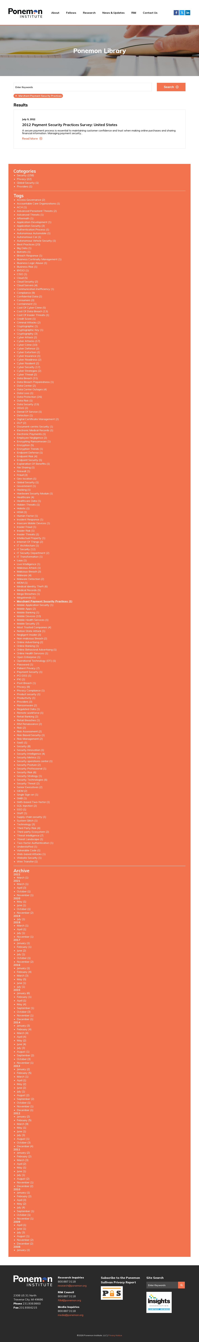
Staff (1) (22, 813)
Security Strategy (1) (29, 776)
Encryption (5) (25, 445)
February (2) (24, 1156)
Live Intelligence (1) (28, 564)
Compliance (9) (26, 292)
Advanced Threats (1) (30, 214)
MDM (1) (22, 582)
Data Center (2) (26, 385)
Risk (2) (21, 727)
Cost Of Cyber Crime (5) (31, 307)
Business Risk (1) (27, 266)
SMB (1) (22, 798)
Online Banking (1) (28, 646)
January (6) (23, 993)
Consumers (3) (25, 300)
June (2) (21, 950)
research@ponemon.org (72, 1285)
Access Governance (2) (31, 199)
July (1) (21, 919)
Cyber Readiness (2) (29, 359)
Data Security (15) (28, 404)
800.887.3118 (67, 1281)
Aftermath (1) (25, 218)
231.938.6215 (28, 1307)
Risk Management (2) (30, 738)
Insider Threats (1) (28, 534)
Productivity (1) (26, 698)
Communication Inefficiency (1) (35, 289)
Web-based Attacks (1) (31, 854)
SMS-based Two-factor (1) (33, 802)
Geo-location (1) (26, 478)
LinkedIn (187, 12)
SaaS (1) (22, 742)
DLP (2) (21, 422)
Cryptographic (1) (27, 326)
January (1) (23, 943)
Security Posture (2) (29, 764)
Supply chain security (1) (31, 817)
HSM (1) (22, 512)
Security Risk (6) (26, 772)
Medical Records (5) (29, 590)
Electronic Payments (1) (31, 434)
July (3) (21, 1048)
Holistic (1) (23, 508)
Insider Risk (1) (26, 530)
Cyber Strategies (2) (29, 370)
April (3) (21, 887)
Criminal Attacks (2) (29, 322)
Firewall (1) (23, 471)
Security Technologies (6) (32, 779)
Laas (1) (22, 560)
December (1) (25, 1019)
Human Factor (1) (27, 515)
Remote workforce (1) (30, 712)
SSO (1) (21, 809)
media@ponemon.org (70, 1315)
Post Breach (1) (26, 683)
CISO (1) (22, 274)
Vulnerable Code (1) (28, 850)
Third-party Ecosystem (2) (33, 831)
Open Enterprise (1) (28, 657)
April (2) (21, 1163)
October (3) (24, 1011)
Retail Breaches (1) (28, 720)
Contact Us (150, 12)
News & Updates (113, 12)
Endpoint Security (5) (29, 460)
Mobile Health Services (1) (33, 619)
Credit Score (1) (26, 318)
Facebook (176, 12)
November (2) (25, 912)
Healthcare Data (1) (29, 501)
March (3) (23, 975)
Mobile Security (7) (28, 623)
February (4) (24, 971)
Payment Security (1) (29, 672)
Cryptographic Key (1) (30, 330)
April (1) (21, 929)
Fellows (71, 12)
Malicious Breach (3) (29, 571)
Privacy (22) (24, 179)
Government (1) (26, 486)
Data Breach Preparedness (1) (35, 382)
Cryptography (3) (27, 333)
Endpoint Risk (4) (27, 456)
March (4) (23, 1033)
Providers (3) (24, 701)
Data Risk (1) (25, 400)
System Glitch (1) (27, 820)
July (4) (21, 1207)
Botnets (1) (24, 251)
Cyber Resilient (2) (28, 363)
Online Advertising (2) (30, 642)
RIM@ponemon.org (69, 1300)
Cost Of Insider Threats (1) (33, 315)
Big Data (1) (24, 248)
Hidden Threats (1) (28, 504)
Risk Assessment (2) (29, 731)
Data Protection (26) (29, 396)
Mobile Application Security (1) (35, 605)
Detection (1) (25, 415)
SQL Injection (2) (27, 805)
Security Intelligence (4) (31, 753)
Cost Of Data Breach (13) (32, 311)
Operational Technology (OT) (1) (36, 660)
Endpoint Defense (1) (30, 452)
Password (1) (25, 664)
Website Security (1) (29, 857)
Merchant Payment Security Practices (38, 95)
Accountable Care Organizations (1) (38, 203)
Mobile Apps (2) (26, 608)
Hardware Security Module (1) (35, 493)
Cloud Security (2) (27, 281)
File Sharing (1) (26, 467)
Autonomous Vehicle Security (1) (36, 240)
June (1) (21, 905)
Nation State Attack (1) (31, 631)
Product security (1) (28, 694)
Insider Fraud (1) (26, 527)
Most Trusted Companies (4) (34, 627)
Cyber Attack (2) (27, 337)
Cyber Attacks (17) (28, 341)
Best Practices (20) (28, 244)
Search (171, 87)
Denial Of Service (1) (29, 411)
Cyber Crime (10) (27, 344)
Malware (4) (24, 575)
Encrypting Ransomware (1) (34, 441)
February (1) (24, 946)
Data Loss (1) (25, 393)
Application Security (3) (31, 225)
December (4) (25, 1146)
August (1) (23, 1051)
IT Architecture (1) (28, 545)
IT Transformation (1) (30, 556)
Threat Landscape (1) (30, 839)
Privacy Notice (115, 1335)
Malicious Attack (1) (29, 567)
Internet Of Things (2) (30, 541)
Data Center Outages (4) (32, 389)
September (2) (25, 1055)
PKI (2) (21, 679)
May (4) (21, 1004)
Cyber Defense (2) (28, 348)
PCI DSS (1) (24, 675)
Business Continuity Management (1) (39, 259)
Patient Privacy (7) (28, 668)
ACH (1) (22, 207)
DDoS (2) (22, 408)
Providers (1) (24, 186)
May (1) (21, 901)
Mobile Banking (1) (28, 612)
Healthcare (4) (25, 497)
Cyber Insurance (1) (28, 356)
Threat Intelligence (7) (30, 835)
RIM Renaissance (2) (29, 724)
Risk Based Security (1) (31, 735)
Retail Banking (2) (27, 716)
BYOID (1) (23, 270)
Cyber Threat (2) (27, 374)
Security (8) (24, 746)
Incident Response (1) (30, 519)
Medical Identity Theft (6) (32, 586)
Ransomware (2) (27, 705)
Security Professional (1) (31, 768)
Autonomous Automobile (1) (34, 233)
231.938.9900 (32, 1303)
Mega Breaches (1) (28, 593)
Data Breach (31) (27, 378)
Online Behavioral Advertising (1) (37, 649)
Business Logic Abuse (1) (32, 263)
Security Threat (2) (28, 783)
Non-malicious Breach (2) (32, 638)
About (55, 12)
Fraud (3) (22, 475)
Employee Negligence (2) (32, 437)
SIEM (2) (22, 790)
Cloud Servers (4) (27, 285)
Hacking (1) (24, 489)
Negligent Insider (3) (29, 634)
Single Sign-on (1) (27, 794)
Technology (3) (26, 824)
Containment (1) (27, 304)
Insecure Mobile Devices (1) (33, 523)
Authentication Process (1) (33, 229)
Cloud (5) (22, 277)
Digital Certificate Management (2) (38, 419)
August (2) (23, 1095)
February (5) (24, 1073)
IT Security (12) (26, 549)
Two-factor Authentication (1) (35, 843)
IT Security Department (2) (33, 553)
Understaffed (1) (27, 846)
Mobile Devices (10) (29, 616)
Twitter (181, 12)
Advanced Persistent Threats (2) (37, 211)
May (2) (21, 1040)
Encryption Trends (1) (30, 448)
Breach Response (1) (29, 255)
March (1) (23, 877)
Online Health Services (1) (32, 653)
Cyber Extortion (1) (28, 352)
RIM (133, 12)
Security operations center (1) (35, 761)
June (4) (21, 1044)
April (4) (21, 1036)
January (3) (23, 1025)
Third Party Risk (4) (28, 828)
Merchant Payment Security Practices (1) (44, 601)
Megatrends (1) (26, 597)
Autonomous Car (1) (29, 237)
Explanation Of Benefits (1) (33, 463)
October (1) (24, 891)
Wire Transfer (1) (27, 861)
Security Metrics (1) (28, 757)
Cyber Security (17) (28, 367)
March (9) (23, 1124)
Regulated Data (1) (28, 709)
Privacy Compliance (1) (31, 690)
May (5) (21, 979)
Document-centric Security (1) (35, 426)
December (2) (25, 1186)
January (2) (23, 1069)
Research (89, 12)
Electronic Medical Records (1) (35, 430)
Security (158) (25, 175)
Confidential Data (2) (29, 296)
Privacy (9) (23, 686)
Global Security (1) (28, 182)
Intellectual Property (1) (31, 538)
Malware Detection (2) (30, 579)
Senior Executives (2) (29, 787)
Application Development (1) (34, 222)
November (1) (25, 895)
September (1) (25, 1008)
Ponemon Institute (32, 1281)
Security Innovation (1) (30, 750)
